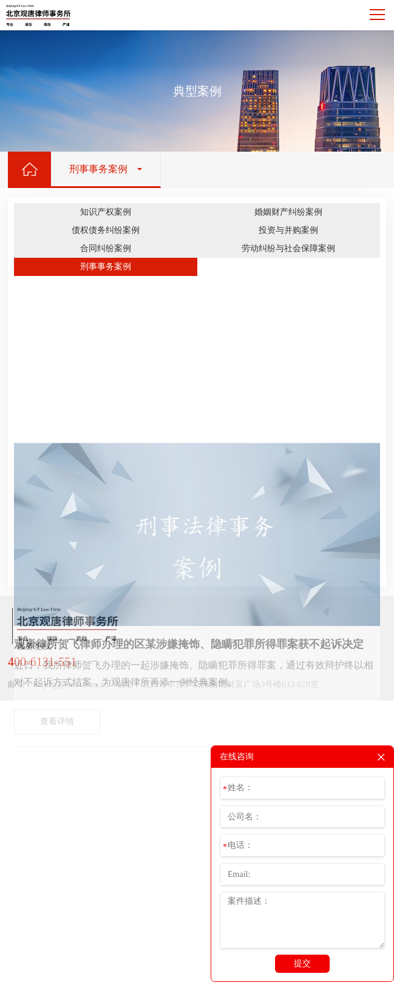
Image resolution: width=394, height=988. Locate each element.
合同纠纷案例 (105, 248)
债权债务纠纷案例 (106, 230)
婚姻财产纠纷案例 (288, 212)
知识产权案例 (105, 212)
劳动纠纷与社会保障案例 (288, 248)
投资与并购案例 (288, 230)
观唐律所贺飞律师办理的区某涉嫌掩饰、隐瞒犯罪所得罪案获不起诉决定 (189, 743)
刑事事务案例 (105, 266)
